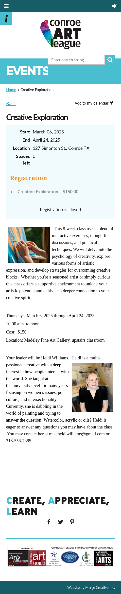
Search (110, 60)
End (26, 140)
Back (11, 103)
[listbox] (95, 103)
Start (25, 131)
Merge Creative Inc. (100, 587)
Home (11, 89)
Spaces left (23, 159)
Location (21, 148)
